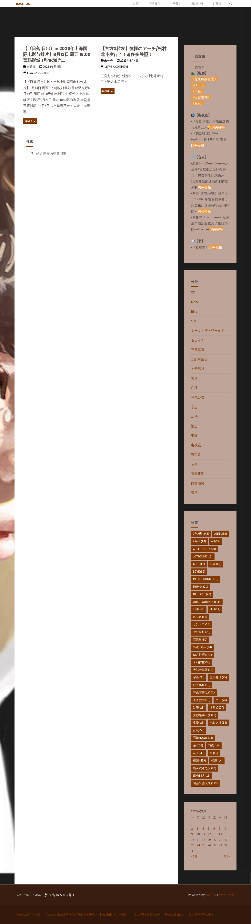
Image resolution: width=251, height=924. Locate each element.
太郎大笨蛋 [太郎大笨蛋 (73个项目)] (203, 670)
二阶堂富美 (199, 359)
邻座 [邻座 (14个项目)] (217, 760)
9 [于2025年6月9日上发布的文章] (192, 834)
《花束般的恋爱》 (204, 79)
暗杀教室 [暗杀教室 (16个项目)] (201, 700)
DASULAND (25, 4)
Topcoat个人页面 (28, 914)
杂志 (194, 407)
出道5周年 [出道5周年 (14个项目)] (202, 647)
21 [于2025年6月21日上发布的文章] (220, 840)
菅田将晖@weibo (200, 914)
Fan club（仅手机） (114, 914)
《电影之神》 (201, 97)
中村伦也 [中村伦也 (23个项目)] (201, 632)
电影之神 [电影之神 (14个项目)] (218, 722)
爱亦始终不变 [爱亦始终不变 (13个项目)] (204, 715)
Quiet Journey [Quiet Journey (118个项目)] (207, 602)
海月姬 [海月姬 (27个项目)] (217, 707)
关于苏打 (197, 369)
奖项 (194, 378)
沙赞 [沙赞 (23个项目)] (198, 707)
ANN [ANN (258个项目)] (220, 533)
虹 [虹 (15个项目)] (214, 753)
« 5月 (194, 856)
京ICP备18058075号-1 (59, 895)
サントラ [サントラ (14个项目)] (201, 624)
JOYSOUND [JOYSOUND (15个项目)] (203, 556)
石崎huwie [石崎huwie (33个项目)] (203, 738)
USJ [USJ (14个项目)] (215, 609)
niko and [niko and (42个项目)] (202, 594)
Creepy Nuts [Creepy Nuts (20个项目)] (204, 549)
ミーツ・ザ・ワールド (207, 330)
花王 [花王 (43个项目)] (198, 753)
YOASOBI (197, 321)
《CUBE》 (198, 85)
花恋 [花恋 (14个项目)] (214, 745)
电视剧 (196, 445)
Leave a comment (39, 73)
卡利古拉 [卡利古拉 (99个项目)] (201, 662)
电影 (194, 435)
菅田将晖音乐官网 (146, 914)
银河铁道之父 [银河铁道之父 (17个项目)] (204, 768)
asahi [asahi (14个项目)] (199, 541)
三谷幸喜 (197, 350)
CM (193, 292)
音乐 (194, 493)
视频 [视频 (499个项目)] (199, 760)
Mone (195, 302)
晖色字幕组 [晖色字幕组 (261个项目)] (204, 692)
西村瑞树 (197, 483)
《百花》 (197, 103)
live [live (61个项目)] (215, 564)
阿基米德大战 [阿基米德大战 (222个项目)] (205, 783)
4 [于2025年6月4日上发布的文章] (203, 828)
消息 (194, 426)
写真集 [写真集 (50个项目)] (200, 639)
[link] (230, 3)
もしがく (197, 340)
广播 (194, 388)
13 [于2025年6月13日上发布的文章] (214, 834)
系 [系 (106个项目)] (198, 745)
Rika (194, 311)
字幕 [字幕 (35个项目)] (198, 677)
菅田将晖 (197, 474)
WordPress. (227, 895)
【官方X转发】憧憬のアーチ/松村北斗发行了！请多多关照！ (134, 51)
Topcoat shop (174, 914)
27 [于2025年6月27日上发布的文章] (214, 845)
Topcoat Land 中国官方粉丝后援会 (71, 914)
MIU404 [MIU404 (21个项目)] (200, 586)
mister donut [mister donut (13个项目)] (205, 579)
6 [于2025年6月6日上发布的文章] (214, 828)
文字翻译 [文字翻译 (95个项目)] (218, 677)
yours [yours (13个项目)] (200, 617)
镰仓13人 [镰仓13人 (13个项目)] (201, 775)
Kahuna (210, 895)
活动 (194, 416)
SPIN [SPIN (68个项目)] (199, 609)
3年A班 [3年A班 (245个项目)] (201, 533)
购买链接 (218, 127)
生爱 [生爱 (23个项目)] (198, 722)
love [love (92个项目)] (199, 571)
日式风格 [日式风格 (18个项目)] (201, 685)
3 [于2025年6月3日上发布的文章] (197, 828)
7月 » (227, 856)
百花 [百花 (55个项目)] (198, 730)
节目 (194, 464)
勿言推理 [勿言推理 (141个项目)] (202, 655)
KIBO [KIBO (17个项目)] (199, 564)
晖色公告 (197, 397)
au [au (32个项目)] (215, 541)
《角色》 (197, 91)
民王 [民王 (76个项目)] (221, 700)
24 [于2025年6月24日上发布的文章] (198, 845)
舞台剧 (196, 454)
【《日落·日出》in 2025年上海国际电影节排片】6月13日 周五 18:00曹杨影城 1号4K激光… (56, 55)
